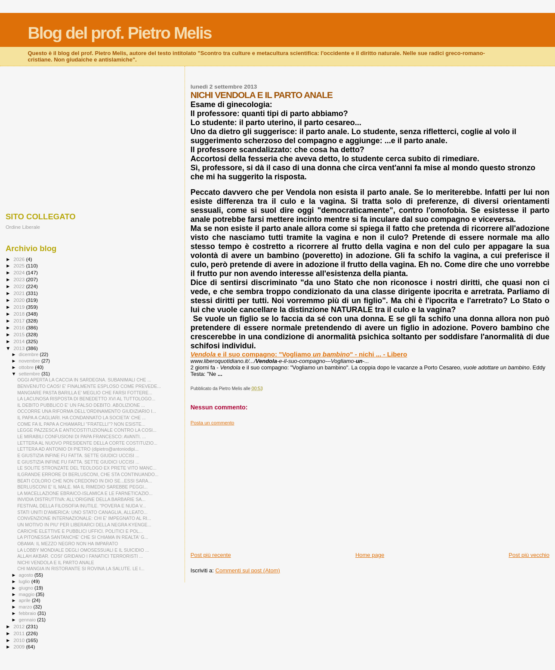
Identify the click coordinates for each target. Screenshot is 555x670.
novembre (30, 360)
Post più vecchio (529, 555)
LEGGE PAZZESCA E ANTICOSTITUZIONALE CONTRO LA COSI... (87, 430)
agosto (27, 575)
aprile (25, 600)
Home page (369, 555)
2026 (19, 259)
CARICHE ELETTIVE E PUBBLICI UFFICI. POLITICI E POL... (80, 531)
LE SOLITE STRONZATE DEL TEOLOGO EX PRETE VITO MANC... (87, 467)
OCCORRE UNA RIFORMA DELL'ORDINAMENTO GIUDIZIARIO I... (86, 411)
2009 (19, 646)
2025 (19, 265)
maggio (27, 594)
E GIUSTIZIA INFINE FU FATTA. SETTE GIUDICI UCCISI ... (78, 455)
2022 (19, 286)
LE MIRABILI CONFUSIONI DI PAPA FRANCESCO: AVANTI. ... (81, 436)
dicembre (29, 354)
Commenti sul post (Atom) (248, 570)
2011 (19, 633)
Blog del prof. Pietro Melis (120, 33)
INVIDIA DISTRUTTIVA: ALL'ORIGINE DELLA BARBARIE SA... (81, 499)
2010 (19, 640)
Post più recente (211, 555)
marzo (26, 606)
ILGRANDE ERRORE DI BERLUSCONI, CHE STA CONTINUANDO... (87, 474)
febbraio (28, 613)
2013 (19, 348)
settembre (30, 373)
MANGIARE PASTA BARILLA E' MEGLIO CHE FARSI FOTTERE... (84, 392)
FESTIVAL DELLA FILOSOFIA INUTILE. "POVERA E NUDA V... (81, 505)
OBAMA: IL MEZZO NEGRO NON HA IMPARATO (67, 543)
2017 (19, 320)
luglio (25, 581)
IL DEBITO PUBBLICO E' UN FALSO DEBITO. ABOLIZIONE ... (81, 405)
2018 (19, 314)
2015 (19, 334)
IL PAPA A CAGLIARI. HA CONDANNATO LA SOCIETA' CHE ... (81, 417)
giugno (27, 587)
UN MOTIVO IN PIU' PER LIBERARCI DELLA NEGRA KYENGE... (84, 524)
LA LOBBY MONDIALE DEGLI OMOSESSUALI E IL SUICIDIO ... (83, 550)
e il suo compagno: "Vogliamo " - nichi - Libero (299, 354)
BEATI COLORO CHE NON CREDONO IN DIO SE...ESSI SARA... (84, 480)
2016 (19, 327)
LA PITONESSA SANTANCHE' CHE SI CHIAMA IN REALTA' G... (82, 537)
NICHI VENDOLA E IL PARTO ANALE (55, 562)
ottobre (27, 367)
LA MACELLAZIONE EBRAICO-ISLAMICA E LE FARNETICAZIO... (85, 493)
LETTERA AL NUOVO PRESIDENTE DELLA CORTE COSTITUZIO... (87, 443)
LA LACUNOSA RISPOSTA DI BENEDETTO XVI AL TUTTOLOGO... (86, 398)
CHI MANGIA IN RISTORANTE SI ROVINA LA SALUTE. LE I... (80, 568)
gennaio (28, 619)
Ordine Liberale (23, 227)
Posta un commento (212, 422)
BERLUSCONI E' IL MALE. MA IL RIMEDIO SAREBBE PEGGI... (82, 486)
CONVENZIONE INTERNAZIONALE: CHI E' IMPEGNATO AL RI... (84, 518)
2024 (19, 272)
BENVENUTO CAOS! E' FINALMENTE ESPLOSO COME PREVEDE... (89, 386)
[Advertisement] (370, 486)
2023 (19, 279)
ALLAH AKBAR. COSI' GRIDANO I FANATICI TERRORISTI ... (80, 556)
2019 (19, 307)
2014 (19, 341)
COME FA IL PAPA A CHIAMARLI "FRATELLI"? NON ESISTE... (81, 424)
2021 (19, 293)
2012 (19, 626)
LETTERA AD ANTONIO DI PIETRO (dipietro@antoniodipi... (78, 449)
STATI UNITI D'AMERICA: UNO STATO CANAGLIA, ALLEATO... (82, 512)
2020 (19, 300)
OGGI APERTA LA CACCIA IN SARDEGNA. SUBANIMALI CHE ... (84, 379)
